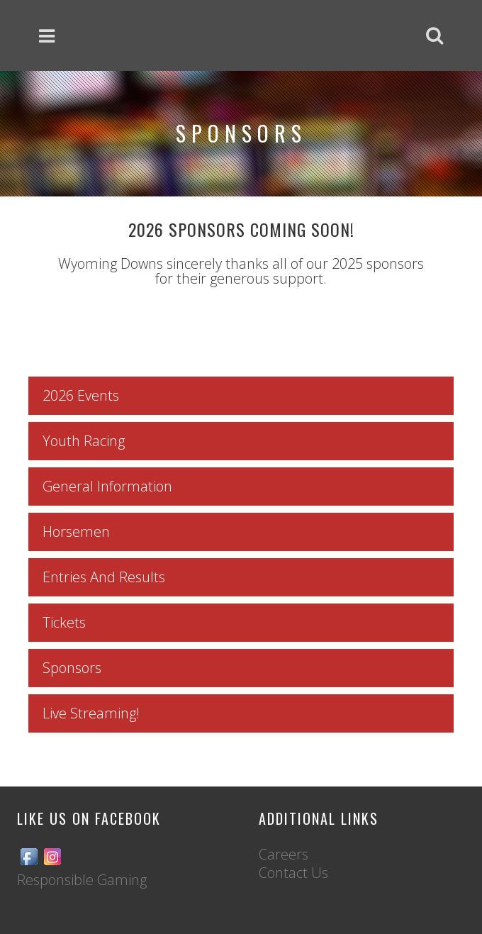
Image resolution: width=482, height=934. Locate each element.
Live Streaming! (91, 713)
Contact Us (293, 872)
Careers (283, 854)
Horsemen (76, 531)
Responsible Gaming (82, 879)
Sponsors (72, 667)
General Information (107, 486)
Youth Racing (84, 440)
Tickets (64, 622)
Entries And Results (104, 576)
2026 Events (81, 395)
